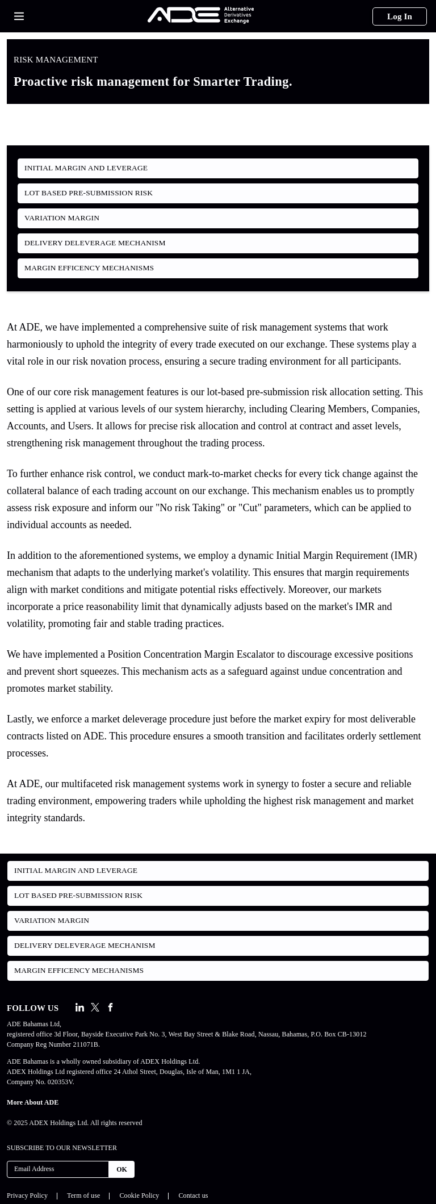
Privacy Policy (27, 1195)
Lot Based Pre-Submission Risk (88, 193)
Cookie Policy (139, 1195)
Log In (399, 16)
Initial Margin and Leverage (86, 168)
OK (121, 1169)
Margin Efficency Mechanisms (89, 268)
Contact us (193, 1195)
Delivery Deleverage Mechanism (95, 243)
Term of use (83, 1195)
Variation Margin (61, 218)
